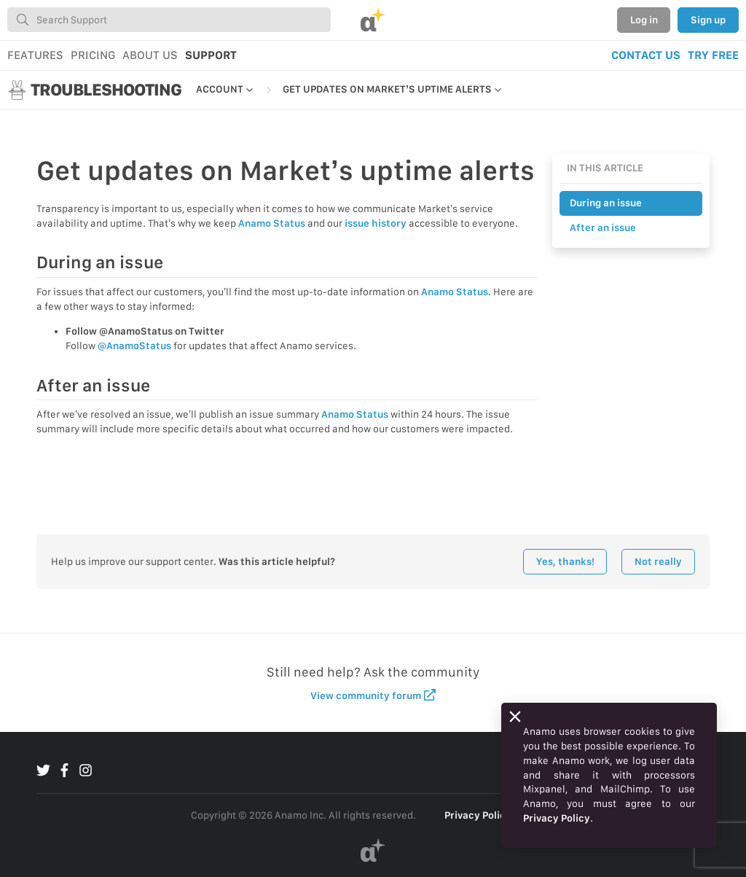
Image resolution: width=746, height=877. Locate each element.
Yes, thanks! (565, 561)
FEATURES (35, 55)
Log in (644, 20)
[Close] (515, 716)
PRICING (93, 55)
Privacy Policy (477, 815)
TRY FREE (713, 55)
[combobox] (169, 19)
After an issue (603, 227)
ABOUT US (150, 55)
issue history (376, 223)
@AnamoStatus (134, 345)
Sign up (708, 20)
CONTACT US (645, 55)
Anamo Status (271, 223)
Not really (658, 561)
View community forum (373, 695)
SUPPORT (211, 55)
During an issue (606, 202)
